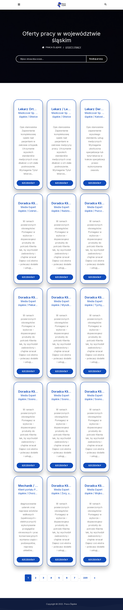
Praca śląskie (52, 47)
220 (85, 578)
